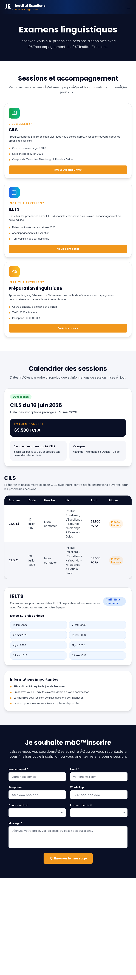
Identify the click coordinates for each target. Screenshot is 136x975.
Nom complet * (18, 770)
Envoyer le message (68, 859)
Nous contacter (68, 250)
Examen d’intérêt (81, 806)
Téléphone (15, 788)
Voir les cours (68, 330)
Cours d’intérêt (18, 806)
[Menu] (128, 7)
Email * (74, 770)
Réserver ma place (68, 170)
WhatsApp (77, 788)
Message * (15, 824)
